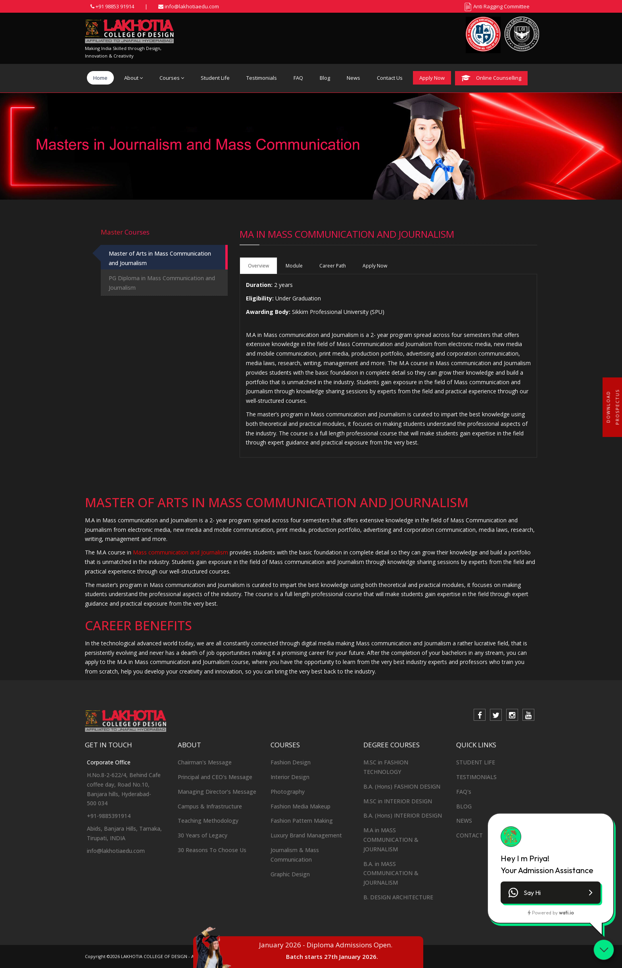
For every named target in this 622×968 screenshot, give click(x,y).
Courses (171, 77)
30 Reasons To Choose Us (212, 850)
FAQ (298, 77)
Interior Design (290, 777)
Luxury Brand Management (306, 835)
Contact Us (390, 77)
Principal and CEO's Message (215, 777)
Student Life (215, 77)
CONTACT (469, 835)
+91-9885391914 (109, 816)
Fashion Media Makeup (300, 806)
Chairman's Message (205, 762)
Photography (288, 791)
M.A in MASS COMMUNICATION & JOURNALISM (391, 839)
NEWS (464, 820)
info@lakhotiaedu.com (116, 850)
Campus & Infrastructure (210, 806)
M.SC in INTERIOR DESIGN (397, 801)
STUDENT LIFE (475, 762)
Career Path (332, 265)
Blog (325, 77)
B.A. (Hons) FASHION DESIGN (401, 786)
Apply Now (432, 77)
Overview (258, 265)
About (133, 77)
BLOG (464, 806)
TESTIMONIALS (476, 777)
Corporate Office (109, 762)
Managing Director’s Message (217, 791)
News (353, 77)
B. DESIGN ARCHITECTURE (398, 897)
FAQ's (463, 791)
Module (294, 265)
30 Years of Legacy (202, 835)
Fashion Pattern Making (302, 820)
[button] (551, 892)
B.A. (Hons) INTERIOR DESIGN (402, 815)
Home (100, 77)
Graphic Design (290, 874)
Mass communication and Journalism (181, 552)
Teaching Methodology (208, 820)
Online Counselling (491, 78)
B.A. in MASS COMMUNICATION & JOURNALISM (391, 873)
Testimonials (261, 77)
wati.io (566, 913)
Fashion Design (291, 762)
